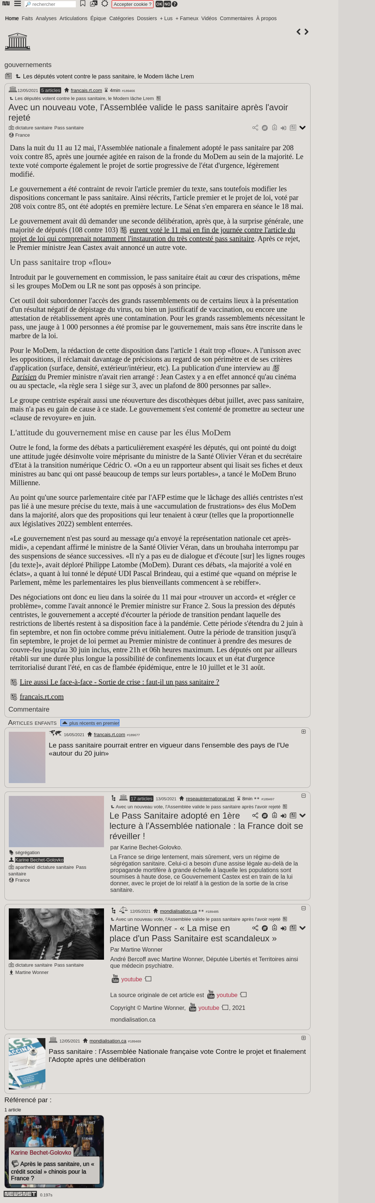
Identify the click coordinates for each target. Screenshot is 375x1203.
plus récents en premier (90, 723)
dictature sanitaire (33, 127)
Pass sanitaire (68, 127)
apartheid (25, 867)
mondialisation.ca (178, 911)
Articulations (74, 18)
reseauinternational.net (210, 798)
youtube (131, 979)
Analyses (46, 18)
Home (12, 18)
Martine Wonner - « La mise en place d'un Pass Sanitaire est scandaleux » (193, 933)
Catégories (121, 18)
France (22, 135)
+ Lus (166, 18)
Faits (27, 18)
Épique (98, 18)
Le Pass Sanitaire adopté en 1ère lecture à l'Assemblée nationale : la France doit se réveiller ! (206, 825)
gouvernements (28, 65)
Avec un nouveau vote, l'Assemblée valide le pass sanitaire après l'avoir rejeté (195, 806)
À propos (266, 18)
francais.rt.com (86, 90)
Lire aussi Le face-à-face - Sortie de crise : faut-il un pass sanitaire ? (119, 682)
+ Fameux (186, 18)
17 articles (141, 798)
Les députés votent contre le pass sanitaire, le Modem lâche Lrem (104, 76)
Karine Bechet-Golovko (39, 859)
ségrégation (27, 852)
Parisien (24, 377)
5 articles (50, 90)
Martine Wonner (32, 972)
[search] (50, 4)
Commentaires (236, 18)
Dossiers (147, 18)
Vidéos (209, 18)
